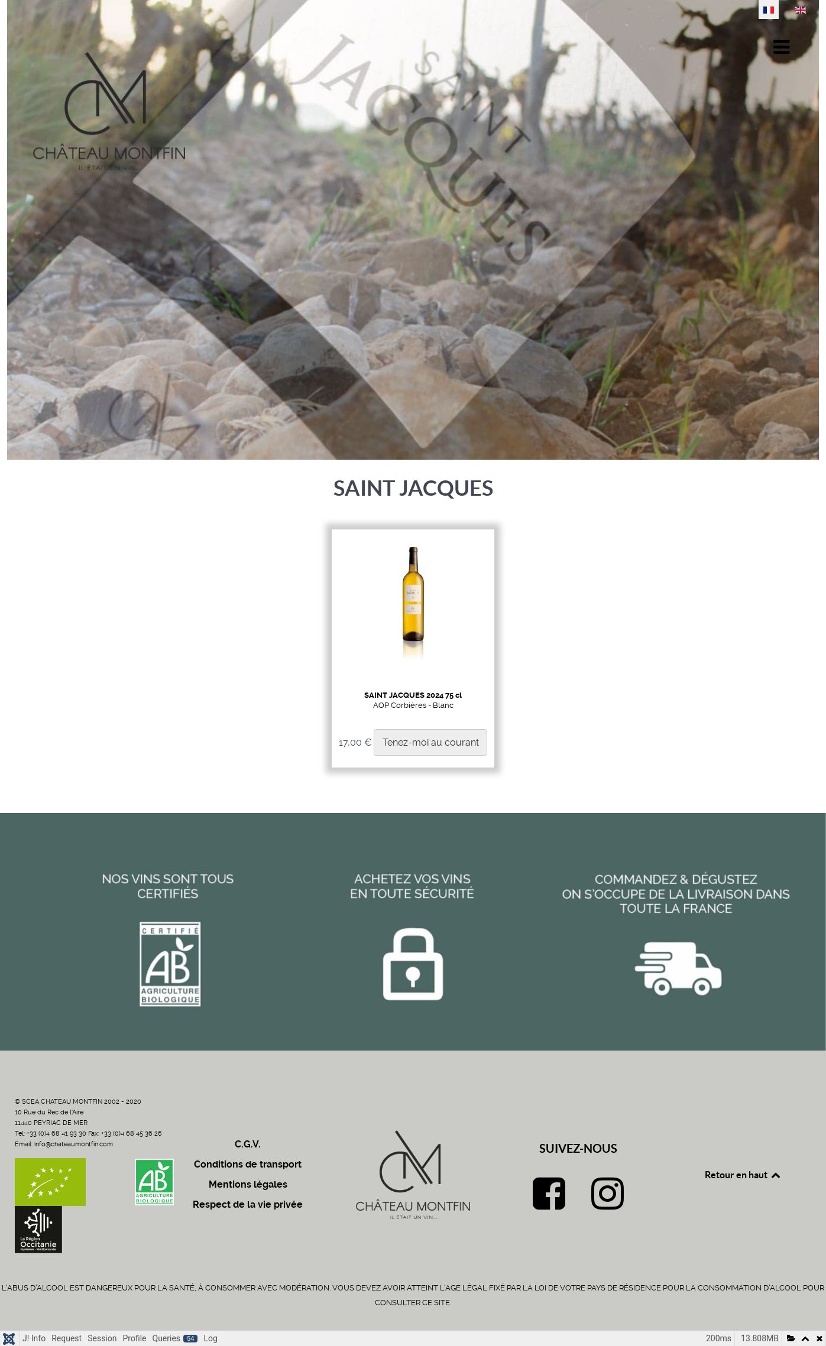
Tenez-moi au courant (431, 742)
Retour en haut (743, 1174)
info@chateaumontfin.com (73, 1144)
